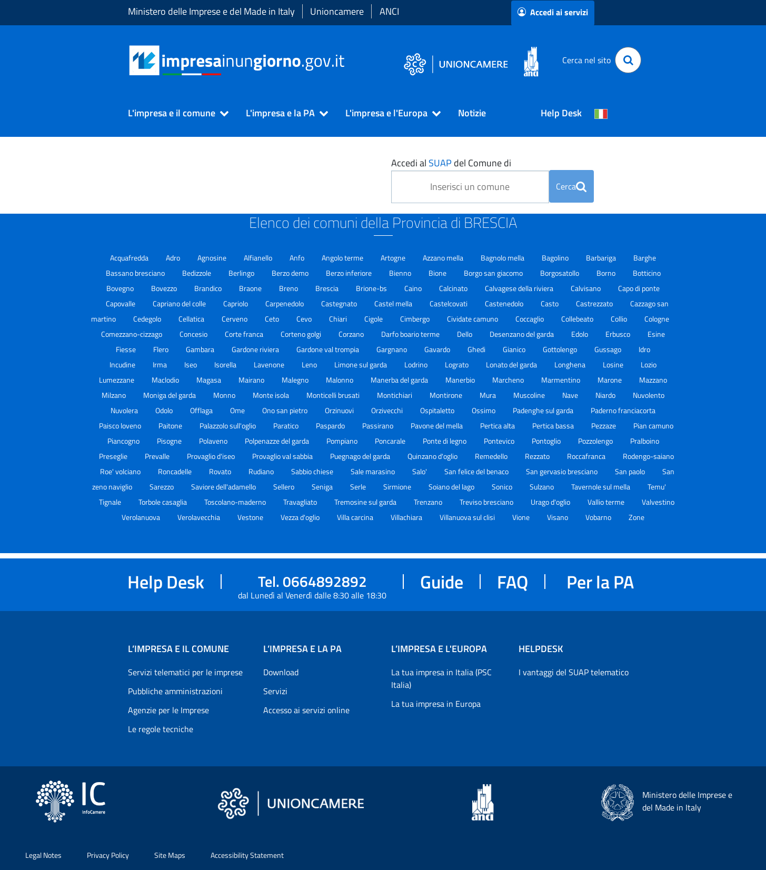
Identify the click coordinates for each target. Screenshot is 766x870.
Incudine (123, 364)
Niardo (606, 395)
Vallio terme (607, 501)
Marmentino (561, 379)
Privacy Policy (108, 855)
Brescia (327, 288)
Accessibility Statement (247, 855)
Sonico (503, 486)
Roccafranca (587, 456)
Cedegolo (148, 318)
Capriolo (236, 303)
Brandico (208, 288)
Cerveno (235, 318)
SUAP (440, 163)
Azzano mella (444, 257)
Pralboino (644, 440)
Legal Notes (43, 855)
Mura (489, 395)
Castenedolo (505, 303)
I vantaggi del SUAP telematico (574, 672)
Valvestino (658, 501)
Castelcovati (449, 303)
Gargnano (392, 349)
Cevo (304, 318)
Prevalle (158, 456)
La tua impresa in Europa (436, 703)
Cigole (374, 318)
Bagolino (556, 257)
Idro (644, 349)
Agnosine (212, 257)
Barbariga (602, 257)
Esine (656, 333)
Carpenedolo (285, 303)
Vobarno (599, 517)
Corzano (352, 333)
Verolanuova (142, 517)
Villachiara (407, 517)
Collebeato (578, 318)
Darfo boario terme (411, 333)
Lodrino (416, 364)
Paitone (171, 425)
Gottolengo (561, 349)
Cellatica (192, 318)
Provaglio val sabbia (283, 456)
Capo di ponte (639, 288)
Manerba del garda (400, 379)
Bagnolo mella (503, 257)
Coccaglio (530, 318)
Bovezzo (164, 288)
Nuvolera (125, 410)
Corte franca (245, 333)
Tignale (111, 501)
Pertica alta (498, 425)
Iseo (191, 364)
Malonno (340, 379)
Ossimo (484, 410)
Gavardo (438, 349)
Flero (161, 349)
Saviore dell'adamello (224, 486)
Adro (174, 257)
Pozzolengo (596, 440)
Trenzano (429, 501)
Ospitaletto (438, 410)
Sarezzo (162, 486)
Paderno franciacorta (623, 410)
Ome (238, 410)
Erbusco (618, 333)
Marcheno (508, 379)
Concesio (194, 333)
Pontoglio (547, 440)
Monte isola (272, 395)
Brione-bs (372, 288)
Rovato (221, 471)
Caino (413, 288)
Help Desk (561, 113)
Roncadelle (175, 471)
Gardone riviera (256, 349)
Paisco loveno (121, 425)
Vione (521, 517)
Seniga (323, 486)
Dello (465, 333)
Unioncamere (337, 11)
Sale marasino (373, 471)
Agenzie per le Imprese (168, 710)
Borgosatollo (560, 272)
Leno (310, 364)
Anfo (298, 257)
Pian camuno (653, 425)
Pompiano (342, 440)
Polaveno (214, 440)
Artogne (394, 257)
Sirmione (398, 486)
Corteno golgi (302, 333)
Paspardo (331, 425)
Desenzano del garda (522, 333)
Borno (606, 272)
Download (281, 672)
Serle (358, 486)
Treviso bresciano (487, 501)
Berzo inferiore (349, 272)
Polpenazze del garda (278, 440)
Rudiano (261, 471)
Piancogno (124, 440)
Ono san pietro (285, 410)
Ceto (273, 318)
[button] (174, 113)
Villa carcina (356, 517)
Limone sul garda (361, 364)
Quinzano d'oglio (433, 456)
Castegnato (340, 303)
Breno (289, 288)
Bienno (401, 272)
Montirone (447, 395)
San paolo (630, 471)
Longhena (570, 364)
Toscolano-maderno (235, 501)
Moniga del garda (170, 395)
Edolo (580, 333)
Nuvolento (648, 395)
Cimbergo (415, 318)
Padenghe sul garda (544, 410)
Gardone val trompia (328, 349)
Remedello (492, 456)
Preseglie (114, 456)
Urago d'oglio (551, 501)
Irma (160, 364)
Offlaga (202, 410)
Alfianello (259, 257)
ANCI (389, 11)
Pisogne (170, 440)
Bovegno (120, 288)
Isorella (226, 364)
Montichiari (395, 395)
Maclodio (166, 379)
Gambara (201, 349)
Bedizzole (197, 272)
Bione (438, 272)
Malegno (296, 379)
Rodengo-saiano (648, 456)
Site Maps (169, 855)
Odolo (164, 410)
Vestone (251, 517)
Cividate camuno (473, 318)
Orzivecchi (387, 410)
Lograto (457, 364)
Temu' (657, 486)
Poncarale (391, 440)
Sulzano (542, 486)
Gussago (608, 349)
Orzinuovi (340, 410)
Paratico (286, 425)
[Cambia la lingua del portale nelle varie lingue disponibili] (601, 113)
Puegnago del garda (361, 456)
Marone (610, 379)
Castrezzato (595, 303)
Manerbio (460, 379)
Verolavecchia (199, 517)
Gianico (515, 349)
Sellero (284, 486)
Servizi (275, 691)
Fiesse (126, 349)
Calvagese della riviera (520, 288)
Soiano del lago (452, 486)
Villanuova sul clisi (468, 517)
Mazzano (653, 379)
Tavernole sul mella (601, 486)
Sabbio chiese (313, 471)
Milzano (114, 395)
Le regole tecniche (160, 729)
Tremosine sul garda (366, 501)
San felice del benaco (477, 471)
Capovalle (121, 303)
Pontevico (500, 440)
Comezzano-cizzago (132, 333)
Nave (571, 395)
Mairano (252, 379)
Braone (251, 288)
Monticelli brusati (333, 395)
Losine (614, 364)
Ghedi (477, 349)
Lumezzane (117, 379)
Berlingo (242, 272)
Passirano (378, 425)
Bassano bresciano (136, 272)
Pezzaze (604, 425)
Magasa (209, 379)
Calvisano (586, 288)
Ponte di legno (445, 440)
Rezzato (538, 456)
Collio (620, 318)
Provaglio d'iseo (211, 456)
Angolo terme (343, 257)
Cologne (656, 318)
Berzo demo (291, 272)
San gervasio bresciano (562, 471)
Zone (636, 517)
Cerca (571, 186)
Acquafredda (130, 257)
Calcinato (454, 288)
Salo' (420, 471)
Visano (558, 517)
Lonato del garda (512, 364)
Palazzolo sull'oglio (228, 425)
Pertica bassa (553, 425)
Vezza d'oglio (301, 517)
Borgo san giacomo (494, 272)
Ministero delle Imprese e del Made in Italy (211, 11)
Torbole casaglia (163, 501)
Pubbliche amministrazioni (175, 691)
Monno (225, 395)
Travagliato (301, 501)
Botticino (647, 272)
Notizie (472, 113)
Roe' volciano (121, 471)
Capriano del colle (180, 303)
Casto (550, 303)
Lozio (648, 364)
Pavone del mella (437, 425)
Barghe (644, 257)
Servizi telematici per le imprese (185, 672)
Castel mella (394, 303)
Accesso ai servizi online (306, 710)
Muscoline (529, 395)
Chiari (339, 318)
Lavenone (270, 364)
